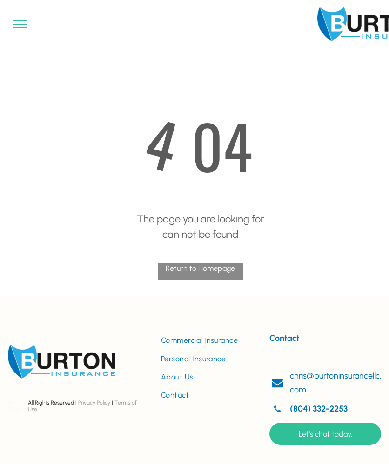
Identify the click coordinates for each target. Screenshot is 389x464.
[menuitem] (208, 340)
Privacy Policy (94, 402)
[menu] (20, 24)
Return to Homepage (200, 268)
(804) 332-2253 (319, 409)
